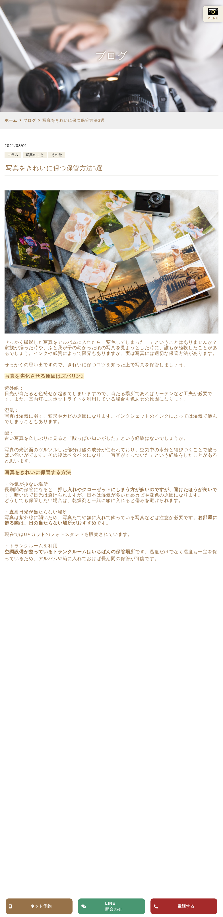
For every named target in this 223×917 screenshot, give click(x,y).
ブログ (29, 120)
